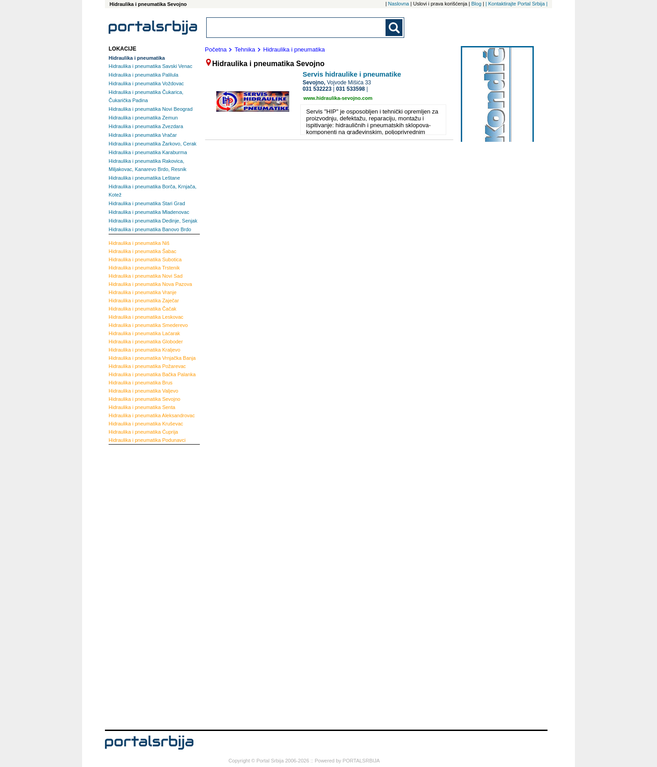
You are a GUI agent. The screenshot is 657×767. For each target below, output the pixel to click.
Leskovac (146, 317)
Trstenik (144, 267)
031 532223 (316, 89)
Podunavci (147, 440)
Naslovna (398, 3)
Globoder (146, 341)
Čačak (143, 308)
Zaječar (144, 300)
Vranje (143, 292)
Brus (140, 382)
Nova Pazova (150, 284)
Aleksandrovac (152, 415)
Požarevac (147, 366)
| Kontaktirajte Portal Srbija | (516, 3)
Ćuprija (143, 432)
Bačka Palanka (152, 374)
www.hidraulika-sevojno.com (337, 98)
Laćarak (144, 333)
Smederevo (148, 325)
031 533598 (350, 89)
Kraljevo (144, 349)
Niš (139, 243)
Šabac (143, 251)
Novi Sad (145, 276)
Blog (476, 3)
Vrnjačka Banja (152, 358)
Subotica (145, 259)
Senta (142, 407)
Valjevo (143, 391)
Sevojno (144, 399)
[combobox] (297, 27)
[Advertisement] (145, 586)
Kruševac (146, 423)
